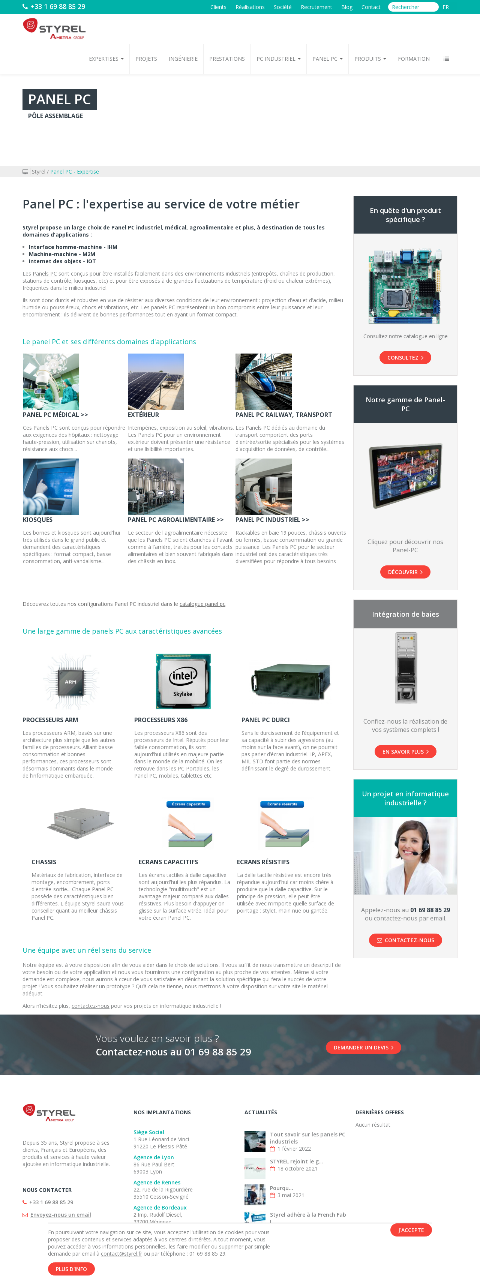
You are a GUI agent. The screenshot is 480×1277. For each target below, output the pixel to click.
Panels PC (45, 273)
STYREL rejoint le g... (296, 1161)
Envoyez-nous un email (60, 1214)
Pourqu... (281, 1188)
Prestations (227, 58)
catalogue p (194, 603)
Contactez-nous (405, 940)
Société (283, 6)
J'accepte (411, 1230)
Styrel (38, 171)
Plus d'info (71, 1269)
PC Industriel (278, 58)
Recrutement (316, 6)
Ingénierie (183, 58)
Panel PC (327, 58)
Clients (218, 6)
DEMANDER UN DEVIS (363, 1047)
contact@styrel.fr (121, 1253)
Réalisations (250, 6)
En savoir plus (405, 751)
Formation (414, 58)
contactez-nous (91, 1005)
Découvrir (405, 572)
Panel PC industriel (136, 603)
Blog (346, 6)
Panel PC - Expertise (74, 171)
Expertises (106, 58)
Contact (371, 6)
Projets (146, 58)
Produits (370, 58)
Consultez (405, 357)
